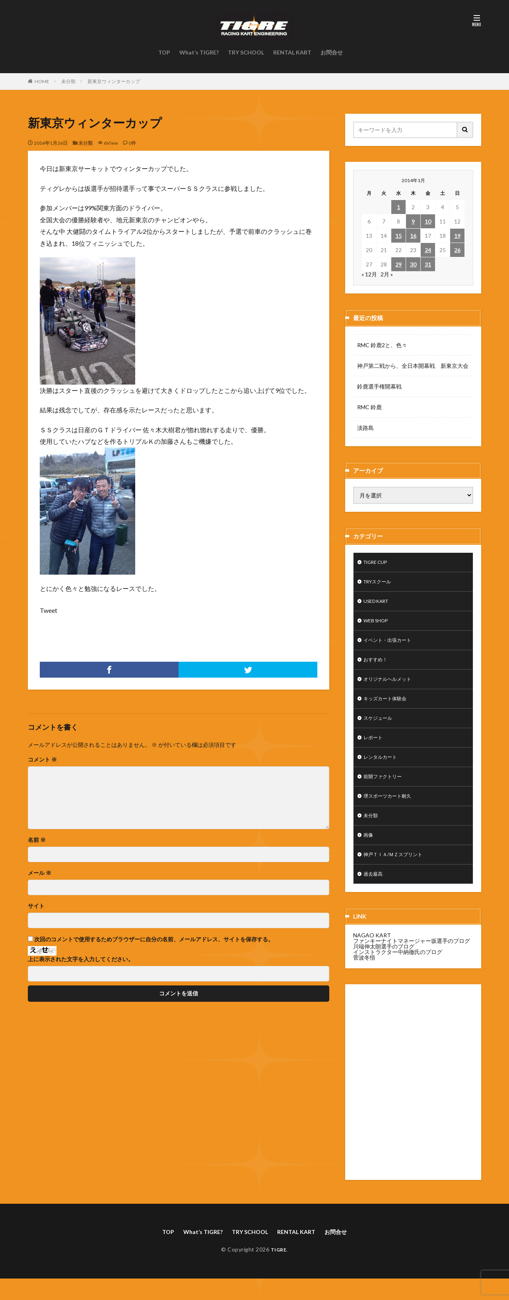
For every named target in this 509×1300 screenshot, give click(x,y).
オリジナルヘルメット (391, 687)
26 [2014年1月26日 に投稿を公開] (457, 250)
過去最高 (374, 893)
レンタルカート (382, 769)
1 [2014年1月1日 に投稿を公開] (398, 207)
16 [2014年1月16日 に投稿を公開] (413, 235)
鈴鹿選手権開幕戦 (379, 386)
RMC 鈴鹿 (369, 407)
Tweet (48, 610)
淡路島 (365, 427)
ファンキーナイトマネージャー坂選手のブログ (411, 961)
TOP (164, 52)
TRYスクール (380, 583)
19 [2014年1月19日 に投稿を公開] (457, 235)
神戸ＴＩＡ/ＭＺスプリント (397, 873)
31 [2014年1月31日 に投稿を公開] (428, 264)
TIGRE (279, 1270)
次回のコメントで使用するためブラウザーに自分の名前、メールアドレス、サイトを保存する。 (154, 939)
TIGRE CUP (378, 563)
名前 (37, 840)
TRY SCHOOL (246, 52)
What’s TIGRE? (199, 52)
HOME (42, 81)
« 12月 (369, 274)
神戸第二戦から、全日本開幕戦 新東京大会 (412, 365)
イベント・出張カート (391, 645)
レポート (374, 749)
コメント (42, 759)
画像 (369, 852)
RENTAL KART (292, 52)
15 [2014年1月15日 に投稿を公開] (398, 235)
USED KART (378, 604)
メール (39, 873)
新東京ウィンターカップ (113, 81)
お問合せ (332, 52)
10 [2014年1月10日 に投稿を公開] (428, 221)
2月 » (387, 274)
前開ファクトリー (385, 790)
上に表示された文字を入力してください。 (81, 959)
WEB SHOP (377, 625)
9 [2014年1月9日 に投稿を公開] (413, 221)
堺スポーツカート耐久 (391, 811)
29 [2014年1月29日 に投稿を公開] (398, 264)
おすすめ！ (377, 666)
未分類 (68, 81)
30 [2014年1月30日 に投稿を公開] (413, 264)
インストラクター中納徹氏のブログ (397, 972)
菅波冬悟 (364, 977)
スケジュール (380, 728)
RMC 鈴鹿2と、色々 (382, 345)
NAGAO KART (372, 955)
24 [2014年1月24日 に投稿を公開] (428, 250)
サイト (36, 906)
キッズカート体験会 (388, 707)
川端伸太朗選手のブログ (383, 966)
